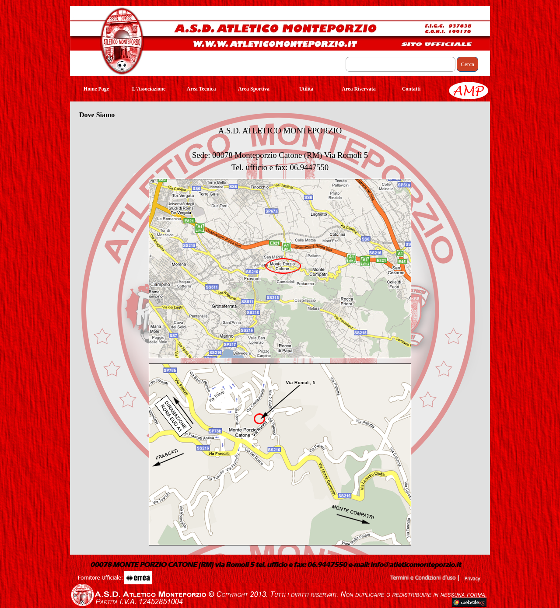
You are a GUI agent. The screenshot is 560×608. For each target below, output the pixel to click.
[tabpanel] (280, 149)
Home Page (96, 89)
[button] (278, 562)
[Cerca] (400, 64)
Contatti (411, 89)
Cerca (467, 64)
